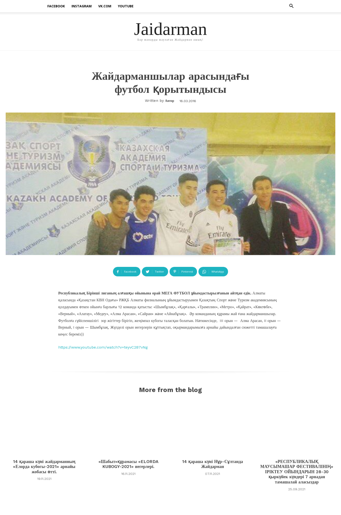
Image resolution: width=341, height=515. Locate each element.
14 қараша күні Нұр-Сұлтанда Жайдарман (212, 465)
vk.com (104, 6)
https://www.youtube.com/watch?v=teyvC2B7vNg (103, 347)
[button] (291, 6)
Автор (169, 101)
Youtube (126, 6)
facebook (56, 6)
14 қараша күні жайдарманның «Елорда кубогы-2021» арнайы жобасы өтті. (44, 467)
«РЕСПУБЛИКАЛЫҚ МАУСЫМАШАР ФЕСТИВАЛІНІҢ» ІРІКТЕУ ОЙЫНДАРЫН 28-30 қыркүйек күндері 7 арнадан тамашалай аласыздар (296, 472)
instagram (82, 6)
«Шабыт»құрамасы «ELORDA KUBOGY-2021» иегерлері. (128, 465)
